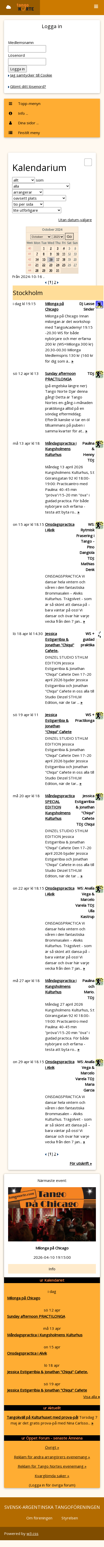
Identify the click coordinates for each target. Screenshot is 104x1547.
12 (69, 254)
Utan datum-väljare (75, 219)
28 (36, 270)
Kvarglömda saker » (52, 1475)
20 (75, 259)
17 (57, 259)
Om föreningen (39, 1517)
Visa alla (91, 1396)
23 (50, 265)
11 (63, 254)
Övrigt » (52, 1447)
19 (69, 259)
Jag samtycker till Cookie (31, 75)
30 (50, 270)
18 (63, 259)
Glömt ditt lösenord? (28, 86)
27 (75, 265)
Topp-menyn (24, 103)
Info (52, 1268)
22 (43, 265)
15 (43, 259)
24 (57, 265)
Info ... (18, 113)
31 (57, 270)
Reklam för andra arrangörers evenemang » (52, 1456)
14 (36, 259)
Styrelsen (69, 1517)
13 (75, 254)
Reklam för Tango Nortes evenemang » (52, 1466)
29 (43, 270)
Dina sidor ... (23, 122)
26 (69, 265)
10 (57, 254)
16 (50, 259)
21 (36, 265)
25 (63, 265)
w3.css (32, 1533)
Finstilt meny (24, 132)
